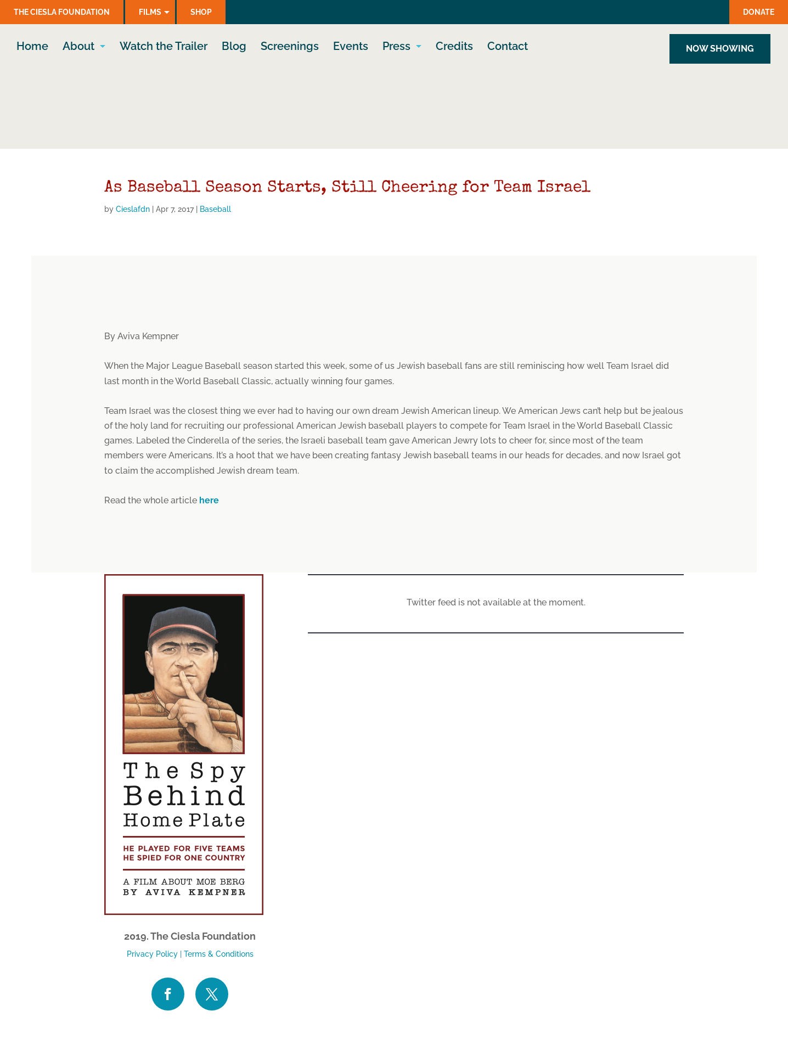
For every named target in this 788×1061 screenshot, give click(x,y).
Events (350, 49)
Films (150, 12)
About (78, 49)
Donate (758, 12)
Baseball (215, 209)
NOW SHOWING (720, 50)
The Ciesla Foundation (62, 12)
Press (396, 49)
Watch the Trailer (163, 49)
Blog (234, 49)
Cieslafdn (133, 209)
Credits (454, 49)
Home (32, 49)
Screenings (290, 49)
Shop (201, 12)
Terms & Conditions (219, 954)
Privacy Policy (152, 954)
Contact (507, 49)
